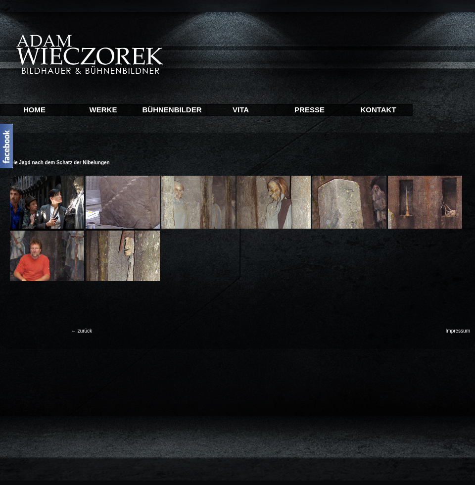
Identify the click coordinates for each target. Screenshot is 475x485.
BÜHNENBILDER (172, 109)
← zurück (81, 331)
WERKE (103, 109)
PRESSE (309, 109)
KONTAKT (378, 109)
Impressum (458, 331)
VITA (241, 109)
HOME (34, 109)
